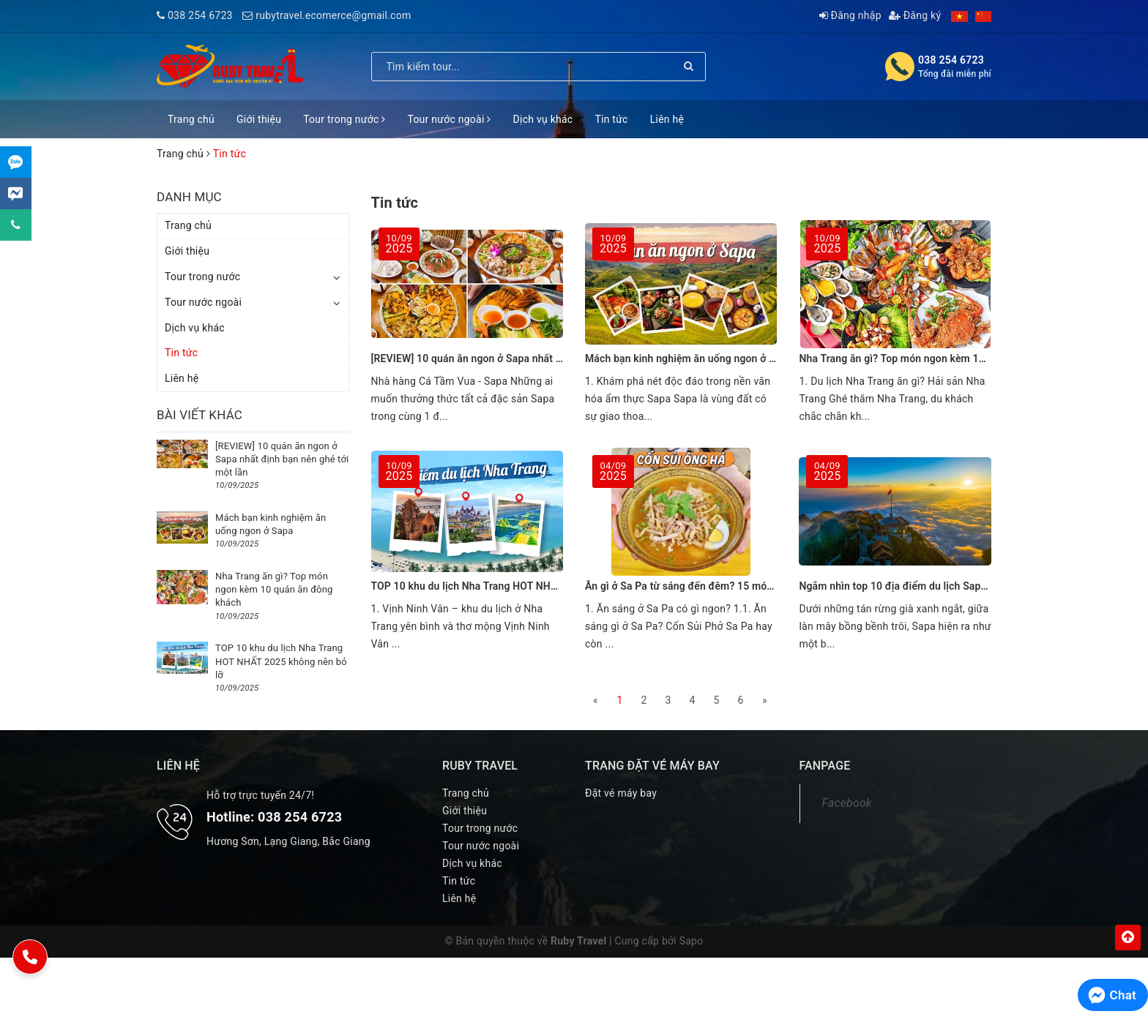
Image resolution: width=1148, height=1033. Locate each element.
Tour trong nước (344, 119)
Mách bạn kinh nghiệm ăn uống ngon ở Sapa (688, 358)
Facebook (847, 803)
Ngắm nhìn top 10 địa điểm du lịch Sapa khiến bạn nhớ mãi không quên (965, 586)
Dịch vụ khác (543, 119)
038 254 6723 (200, 15)
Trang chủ (191, 119)
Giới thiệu (258, 119)
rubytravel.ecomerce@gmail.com (333, 15)
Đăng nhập (850, 15)
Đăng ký (915, 15)
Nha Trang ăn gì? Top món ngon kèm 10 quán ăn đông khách (940, 358)
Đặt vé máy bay (621, 793)
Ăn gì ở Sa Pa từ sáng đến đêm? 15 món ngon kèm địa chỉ (720, 586)
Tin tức (610, 119)
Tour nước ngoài (449, 119)
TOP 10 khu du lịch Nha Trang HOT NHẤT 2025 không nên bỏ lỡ (519, 586)
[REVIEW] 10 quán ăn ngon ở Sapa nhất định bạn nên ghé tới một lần (530, 358)
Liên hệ (667, 119)
